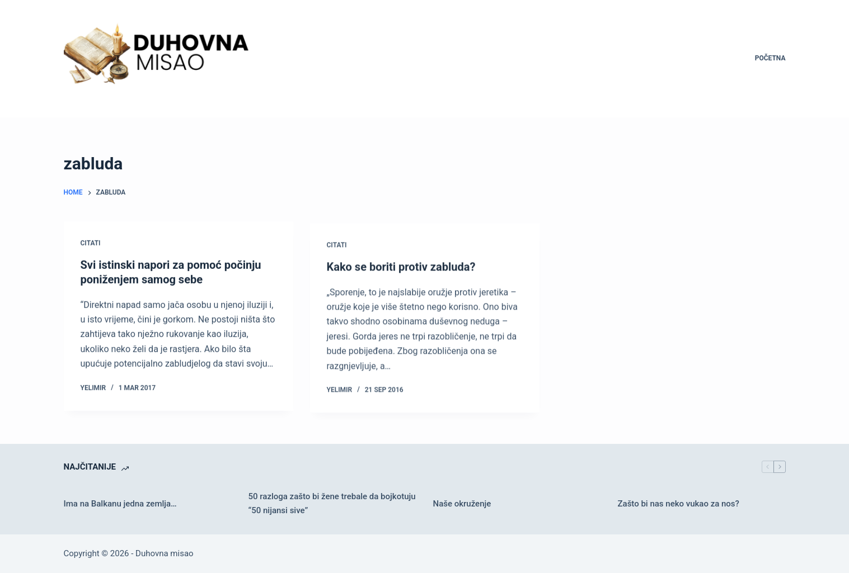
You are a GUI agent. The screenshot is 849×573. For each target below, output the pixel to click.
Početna (770, 58)
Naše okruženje (462, 504)
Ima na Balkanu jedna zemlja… (120, 504)
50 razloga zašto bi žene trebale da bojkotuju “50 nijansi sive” (332, 503)
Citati (91, 243)
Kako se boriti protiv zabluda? (401, 268)
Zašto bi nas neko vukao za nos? (678, 504)
